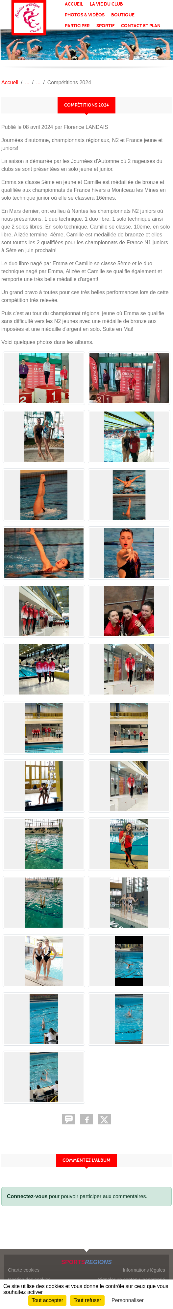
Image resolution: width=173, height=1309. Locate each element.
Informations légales (144, 1270)
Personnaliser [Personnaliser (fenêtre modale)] (127, 1300)
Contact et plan (141, 26)
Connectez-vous (27, 1196)
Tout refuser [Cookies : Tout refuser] (87, 1300)
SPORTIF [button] (105, 26)
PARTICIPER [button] (77, 26)
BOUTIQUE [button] (123, 15)
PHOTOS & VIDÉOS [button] (85, 15)
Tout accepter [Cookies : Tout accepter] (47, 1300)
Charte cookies (23, 1270)
